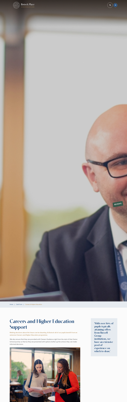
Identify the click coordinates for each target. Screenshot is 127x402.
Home (11, 304)
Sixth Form (19, 304)
